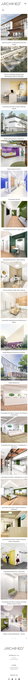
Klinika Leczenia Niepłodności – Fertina (14, 634)
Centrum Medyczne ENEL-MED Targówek (14, 290)
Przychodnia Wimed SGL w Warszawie (14, 571)
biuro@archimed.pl (14, 667)
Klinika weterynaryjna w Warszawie (14, 138)
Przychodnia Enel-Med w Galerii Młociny (14, 259)
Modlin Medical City (14, 382)
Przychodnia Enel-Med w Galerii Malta (14, 229)
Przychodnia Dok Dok (14, 199)
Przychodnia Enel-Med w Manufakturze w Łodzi (14, 477)
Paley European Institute (14, 169)
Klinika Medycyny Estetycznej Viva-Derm (14, 352)
